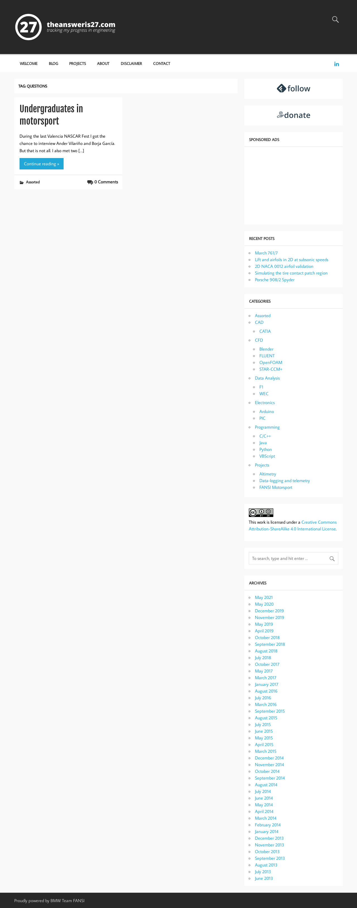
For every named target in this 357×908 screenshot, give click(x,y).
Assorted (33, 181)
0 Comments (106, 181)
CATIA (265, 331)
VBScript (267, 456)
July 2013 (263, 871)
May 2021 (264, 597)
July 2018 (263, 657)
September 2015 (270, 711)
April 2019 (264, 630)
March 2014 (265, 818)
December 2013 (269, 838)
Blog (53, 63)
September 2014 (270, 778)
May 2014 (264, 804)
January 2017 (266, 684)
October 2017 (267, 664)
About (103, 63)
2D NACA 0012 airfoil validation (284, 266)
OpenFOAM (270, 362)
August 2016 (266, 691)
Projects (77, 63)
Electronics (265, 402)
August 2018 (266, 651)
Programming (267, 427)
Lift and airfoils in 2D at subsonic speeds (291, 259)
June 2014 (264, 798)
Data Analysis (267, 378)
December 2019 (269, 610)
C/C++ (265, 436)
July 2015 (263, 724)
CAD (259, 322)
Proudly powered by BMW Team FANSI (49, 900)
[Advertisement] (293, 185)
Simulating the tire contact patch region (291, 273)
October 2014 (267, 771)
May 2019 (264, 624)
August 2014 (266, 784)
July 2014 (263, 791)
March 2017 (265, 677)
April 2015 (264, 744)
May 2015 (264, 738)
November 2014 (269, 764)
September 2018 (270, 644)
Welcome (28, 63)
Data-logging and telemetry (284, 480)
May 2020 (264, 604)
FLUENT (267, 355)
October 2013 (267, 851)
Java (263, 442)
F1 (261, 387)
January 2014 (266, 831)
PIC (262, 418)
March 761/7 (266, 253)
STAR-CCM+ (270, 369)
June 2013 (264, 878)
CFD (259, 340)
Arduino (266, 411)
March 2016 (266, 704)
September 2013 (270, 858)
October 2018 (267, 637)
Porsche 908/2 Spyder (275, 279)
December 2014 (269, 758)
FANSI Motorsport (275, 487)
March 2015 (265, 751)
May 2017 (264, 671)
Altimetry (267, 474)
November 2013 (269, 845)
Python (265, 449)
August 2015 (266, 717)
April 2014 (264, 811)
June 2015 (264, 731)
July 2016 (263, 697)
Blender (266, 349)
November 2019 (269, 617)
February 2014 (268, 824)
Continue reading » (41, 163)
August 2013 (266, 865)
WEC (264, 393)
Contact (161, 63)
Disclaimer (131, 63)
